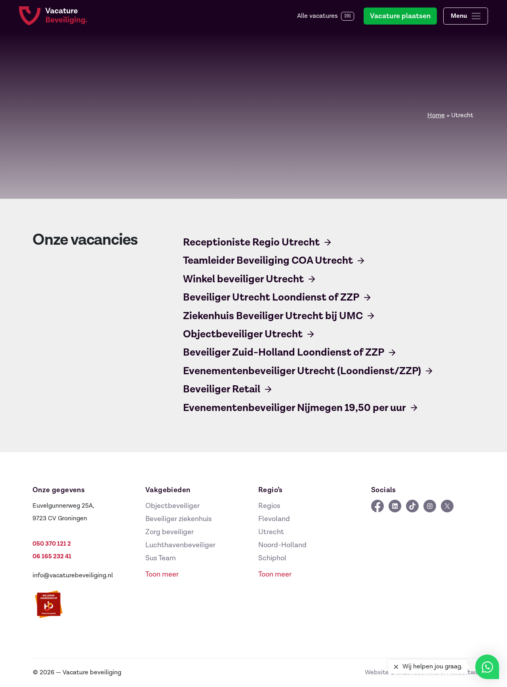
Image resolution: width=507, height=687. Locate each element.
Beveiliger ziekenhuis (178, 518)
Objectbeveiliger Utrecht (243, 334)
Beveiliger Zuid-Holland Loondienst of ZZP (283, 352)
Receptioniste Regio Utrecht (251, 242)
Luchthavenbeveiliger (180, 545)
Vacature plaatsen (400, 16)
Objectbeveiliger (172, 505)
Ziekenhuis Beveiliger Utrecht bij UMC (273, 316)
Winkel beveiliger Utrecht (243, 279)
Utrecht (271, 532)
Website (377, 672)
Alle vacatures (325, 16)
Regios (269, 505)
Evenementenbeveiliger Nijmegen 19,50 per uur (294, 408)
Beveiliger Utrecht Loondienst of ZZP (271, 297)
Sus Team (160, 558)
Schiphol (272, 558)
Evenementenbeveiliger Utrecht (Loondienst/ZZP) (302, 371)
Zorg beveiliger (169, 532)
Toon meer (162, 574)
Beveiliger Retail (221, 389)
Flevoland (274, 518)
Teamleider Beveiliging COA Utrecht (268, 260)
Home (436, 115)
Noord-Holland (282, 545)
